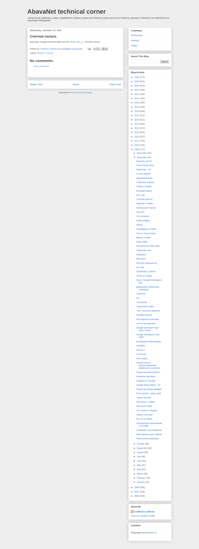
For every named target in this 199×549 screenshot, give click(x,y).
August (140, 452)
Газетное (140, 293)
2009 (137, 149)
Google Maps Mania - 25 (148, 385)
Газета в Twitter (144, 186)
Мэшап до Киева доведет (149, 389)
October (141, 444)
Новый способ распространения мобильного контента (148, 365)
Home (76, 84)
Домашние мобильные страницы (147, 288)
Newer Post (36, 84)
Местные (141, 258)
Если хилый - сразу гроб (148, 393)
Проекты (41, 53)
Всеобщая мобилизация (148, 341)
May (139, 465)
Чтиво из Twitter (144, 276)
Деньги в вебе (143, 237)
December (142, 153)
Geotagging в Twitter (146, 229)
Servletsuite (136, 35)
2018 (137, 111)
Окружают (141, 254)
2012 (137, 136)
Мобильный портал (146, 208)
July (139, 456)
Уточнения (141, 302)
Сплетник (141, 354)
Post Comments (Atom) (81, 92)
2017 (137, 115)
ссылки (49, 53)
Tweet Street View (145, 165)
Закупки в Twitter (144, 203)
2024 (137, 85)
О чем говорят (143, 173)
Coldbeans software (144, 511)
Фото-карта (142, 358)
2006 (137, 496)
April (139, 469)
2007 (137, 491)
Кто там (140, 267)
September (142, 448)
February (141, 478)
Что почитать (143, 216)
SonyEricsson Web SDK (148, 246)
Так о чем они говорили (148, 310)
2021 (137, 98)
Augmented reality (145, 306)
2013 (137, 132)
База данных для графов (149, 434)
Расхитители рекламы (147, 438)
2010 (137, 145)
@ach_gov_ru (76, 42)
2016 (137, 119)
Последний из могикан (147, 319)
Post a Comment (41, 66)
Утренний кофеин (145, 182)
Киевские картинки (145, 376)
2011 (137, 141)
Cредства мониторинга (148, 372)
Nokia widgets (143, 220)
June (139, 461)
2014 (137, 128)
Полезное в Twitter (145, 402)
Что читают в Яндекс (146, 410)
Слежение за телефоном (149, 430)
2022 (137, 94)
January (141, 482)
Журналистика (143, 250)
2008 (137, 487)
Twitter (134, 45)
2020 (137, 102)
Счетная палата (144, 199)
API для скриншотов (146, 263)
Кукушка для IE (144, 161)
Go (137, 298)
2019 (137, 107)
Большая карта (144, 191)
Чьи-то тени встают (146, 233)
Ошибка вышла (144, 315)
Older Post (115, 84)
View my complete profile (143, 516)
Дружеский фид (144, 178)
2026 (137, 77)
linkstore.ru (151, 532)
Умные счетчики (144, 414)
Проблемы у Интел (145, 271)
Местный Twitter (144, 406)
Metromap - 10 (143, 169)
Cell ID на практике (145, 323)
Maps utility (141, 241)
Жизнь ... (140, 225)
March (140, 473)
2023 (137, 90)
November (142, 157)
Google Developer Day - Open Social (148, 329)
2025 (137, 81)
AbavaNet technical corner (66, 11)
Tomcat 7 (140, 350)
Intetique (135, 40)
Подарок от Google (145, 380)
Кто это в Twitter (144, 419)
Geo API (140, 212)
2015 (137, 124)
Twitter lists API (143, 397)
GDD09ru (141, 345)
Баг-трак (140, 195)
